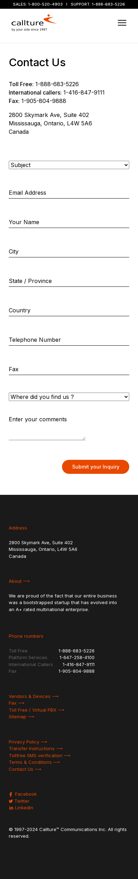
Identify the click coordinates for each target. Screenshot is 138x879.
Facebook (23, 794)
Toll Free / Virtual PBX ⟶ (36, 710)
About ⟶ (19, 581)
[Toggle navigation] (121, 23)
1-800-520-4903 (45, 4)
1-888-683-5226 (108, 4)
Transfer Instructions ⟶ (36, 748)
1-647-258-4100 (77, 657)
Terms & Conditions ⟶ (34, 762)
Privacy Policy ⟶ (28, 742)
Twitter (19, 801)
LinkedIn (21, 807)
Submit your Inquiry (95, 467)
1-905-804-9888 (43, 100)
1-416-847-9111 (84, 92)
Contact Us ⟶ (25, 769)
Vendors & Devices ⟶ (33, 696)
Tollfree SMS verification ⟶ (39, 755)
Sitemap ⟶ (21, 716)
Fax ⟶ (17, 703)
